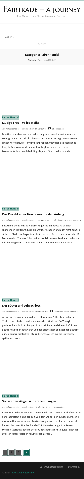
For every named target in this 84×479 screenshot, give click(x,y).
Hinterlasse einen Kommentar (69, 220)
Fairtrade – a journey (42, 9)
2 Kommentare (58, 128)
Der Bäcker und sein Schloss (21, 305)
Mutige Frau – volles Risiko (21, 122)
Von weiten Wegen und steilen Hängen (29, 401)
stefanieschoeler (12, 128)
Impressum (74, 467)
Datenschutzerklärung (51, 467)
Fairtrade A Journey (22, 473)
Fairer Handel (10, 117)
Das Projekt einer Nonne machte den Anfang (33, 214)
